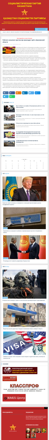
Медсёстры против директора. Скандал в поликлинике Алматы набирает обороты (22, 328)
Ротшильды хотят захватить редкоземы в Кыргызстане (16, 261)
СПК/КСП (4, 32)
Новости (8, 32)
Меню (4, 29)
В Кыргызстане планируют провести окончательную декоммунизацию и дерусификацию (24, 300)
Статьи (5, 228)
